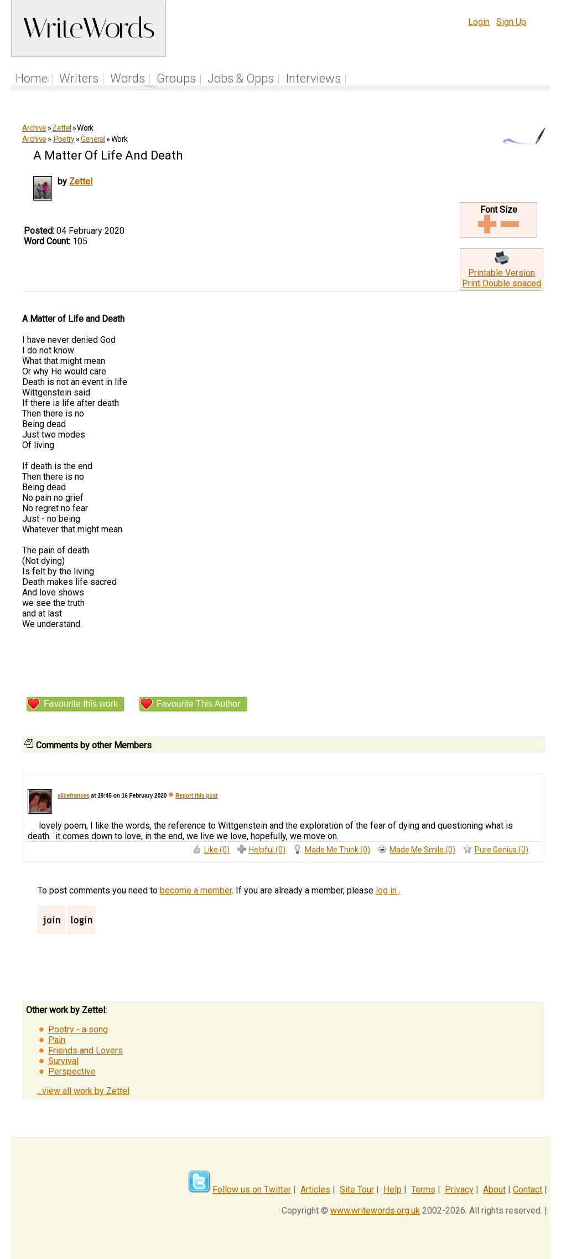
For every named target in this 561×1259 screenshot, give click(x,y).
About (494, 1189)
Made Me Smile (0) (422, 849)
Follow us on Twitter (251, 1189)
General (93, 139)
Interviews (313, 78)
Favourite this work (81, 703)
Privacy (459, 1189)
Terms (423, 1189)
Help (392, 1189)
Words (127, 78)
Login (479, 22)
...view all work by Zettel (83, 1091)
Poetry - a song (78, 1029)
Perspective (72, 1071)
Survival (63, 1061)
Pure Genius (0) (501, 849)
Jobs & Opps (240, 78)
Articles (315, 1189)
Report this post (196, 796)
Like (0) (217, 849)
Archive (34, 128)
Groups (176, 78)
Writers (78, 78)
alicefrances (74, 796)
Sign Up (511, 22)
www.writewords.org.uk (375, 1210)
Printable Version (501, 273)
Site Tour (357, 1189)
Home (31, 78)
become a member (196, 890)
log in (387, 890)
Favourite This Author (199, 703)
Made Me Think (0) (337, 849)
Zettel (61, 128)
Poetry (64, 139)
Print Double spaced (501, 283)
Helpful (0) (267, 849)
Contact (527, 1189)
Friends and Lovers (85, 1050)
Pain (56, 1040)
